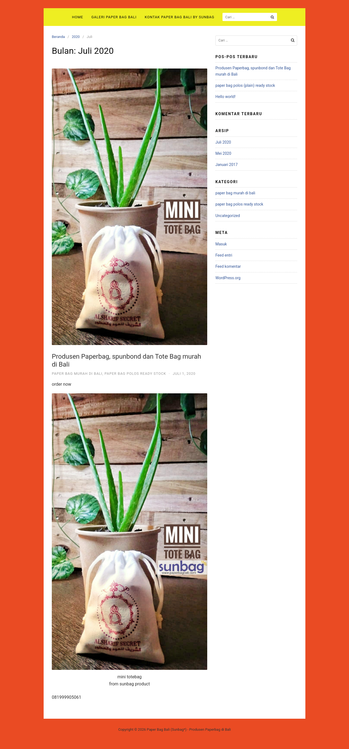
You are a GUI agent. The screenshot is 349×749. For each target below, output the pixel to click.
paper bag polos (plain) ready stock (245, 85)
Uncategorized (227, 215)
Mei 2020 (223, 153)
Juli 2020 (223, 142)
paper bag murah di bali (77, 373)
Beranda (58, 37)
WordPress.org (227, 278)
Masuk (221, 244)
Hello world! (225, 96)
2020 (76, 37)
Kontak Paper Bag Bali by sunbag (179, 17)
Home (77, 17)
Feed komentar (228, 266)
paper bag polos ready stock (135, 373)
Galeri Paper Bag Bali (114, 17)
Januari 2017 (226, 164)
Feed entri (223, 255)
